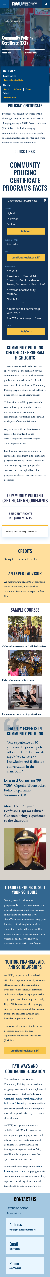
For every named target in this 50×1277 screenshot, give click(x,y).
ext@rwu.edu (14, 1248)
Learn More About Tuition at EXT (26, 257)
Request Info (31, 52)
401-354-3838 (15, 1268)
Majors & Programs (12, 21)
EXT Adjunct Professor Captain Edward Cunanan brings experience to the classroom (24, 813)
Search (46, 4)
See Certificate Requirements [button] (20, 515)
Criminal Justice (13, 1098)
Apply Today (26, 231)
